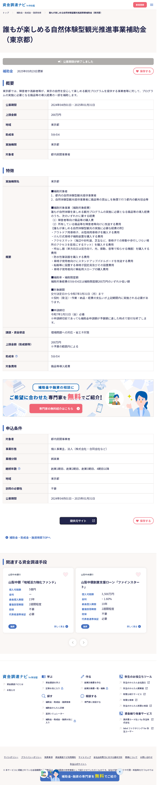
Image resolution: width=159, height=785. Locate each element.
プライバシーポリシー (31, 757)
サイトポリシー (11, 757)
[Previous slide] (73, 642)
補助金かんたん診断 (55, 707)
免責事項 (48, 757)
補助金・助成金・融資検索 (29, 12)
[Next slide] (84, 642)
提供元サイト (78, 521)
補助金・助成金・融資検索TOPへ (30, 537)
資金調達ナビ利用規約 (65, 757)
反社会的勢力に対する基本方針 (108, 757)
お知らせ (11, 689)
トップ (6, 12)
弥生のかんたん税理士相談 (135, 705)
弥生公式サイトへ (78, 763)
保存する (145, 71)
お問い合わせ (146, 757)
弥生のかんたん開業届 (133, 688)
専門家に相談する (92, 701)
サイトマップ (85, 757)
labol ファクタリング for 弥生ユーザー (136, 730)
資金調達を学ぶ (53, 682)
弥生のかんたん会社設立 (134, 682)
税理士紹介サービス (132, 694)
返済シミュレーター (55, 713)
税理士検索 (128, 699)
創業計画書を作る (92, 682)
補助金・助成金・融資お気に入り (59, 721)
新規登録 (140, 4)
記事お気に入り (53, 688)
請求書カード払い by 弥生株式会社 (136, 721)
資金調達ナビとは (15, 684)
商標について (131, 757)
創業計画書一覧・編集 (94, 688)
